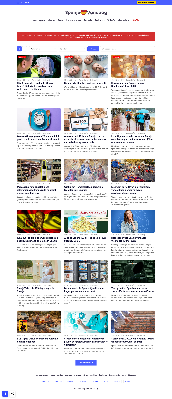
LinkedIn (117, 381)
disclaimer (103, 375)
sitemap (77, 375)
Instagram (70, 381)
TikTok (105, 381)
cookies (93, 375)
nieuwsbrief (124, 20)
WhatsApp (45, 381)
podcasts (100, 20)
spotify (127, 381)
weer (61, 20)
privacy (85, 375)
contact (60, 375)
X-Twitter (83, 381)
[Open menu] (18, 3)
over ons (68, 375)
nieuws (51, 20)
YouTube (95, 381)
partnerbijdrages (129, 375)
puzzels (88, 20)
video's (111, 20)
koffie (136, 20)
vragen (52, 375)
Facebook (58, 381)
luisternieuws (73, 20)
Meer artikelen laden (86, 363)
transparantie (114, 375)
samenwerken (42, 375)
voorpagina (39, 20)
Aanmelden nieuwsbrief (146, 2)
